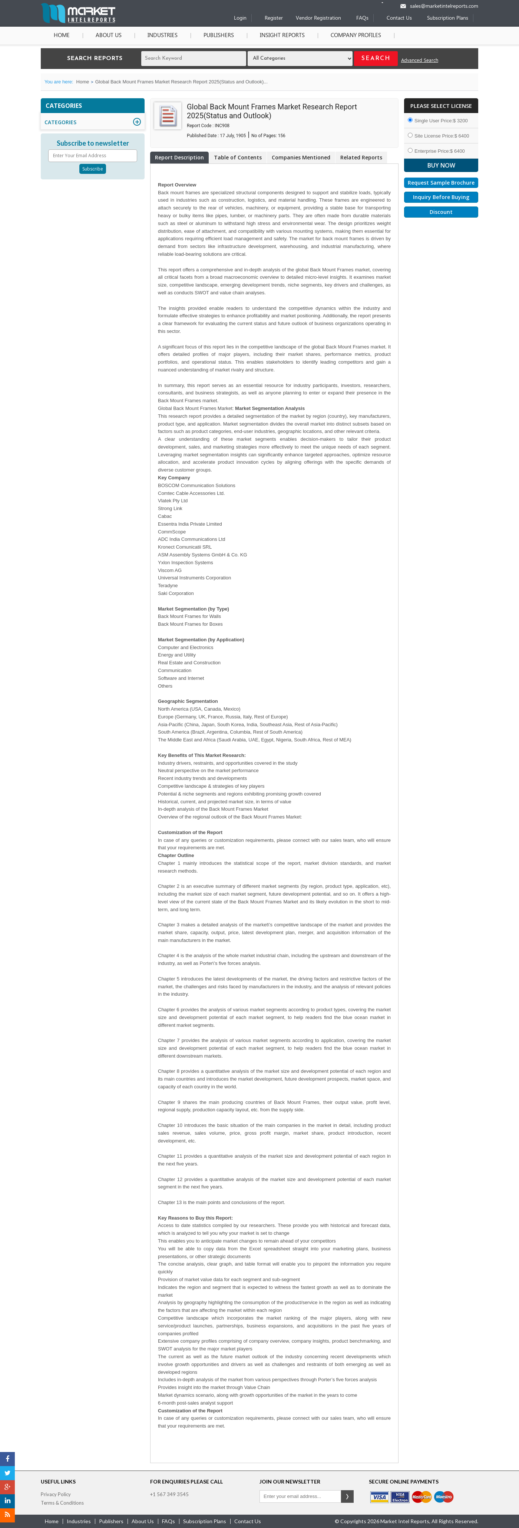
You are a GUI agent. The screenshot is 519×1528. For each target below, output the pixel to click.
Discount (441, 211)
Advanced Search (419, 60)
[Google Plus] (7, 1487)
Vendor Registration (318, 18)
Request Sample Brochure (441, 182)
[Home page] (78, 22)
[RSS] (7, 1515)
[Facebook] (7, 1459)
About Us (109, 35)
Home (62, 35)
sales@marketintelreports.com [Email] (444, 6)
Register (274, 18)
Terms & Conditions (62, 1503)
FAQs (362, 18)
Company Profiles (356, 35)
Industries (163, 35)
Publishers (219, 35)
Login (240, 18)
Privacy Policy (56, 1494)
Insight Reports (282, 35)
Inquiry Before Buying (441, 197)
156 (281, 135)
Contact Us (399, 18)
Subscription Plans (447, 18)
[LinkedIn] (7, 1501)
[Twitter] (7, 1473)
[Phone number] (387, 2)
